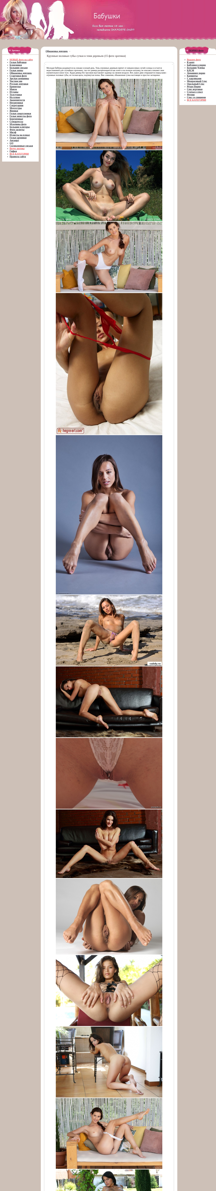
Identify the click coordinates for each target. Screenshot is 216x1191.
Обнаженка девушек (57, 51)
